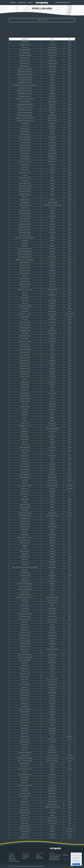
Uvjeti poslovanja (12, 859)
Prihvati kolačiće (76, 864)
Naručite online (12, 858)
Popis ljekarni (11, 855)
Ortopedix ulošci (25, 856)
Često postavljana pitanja (14, 861)
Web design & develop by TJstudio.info (36, 866)
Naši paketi (24, 858)
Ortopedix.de (65, 855)
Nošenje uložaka (25, 855)
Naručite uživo (12, 856)
